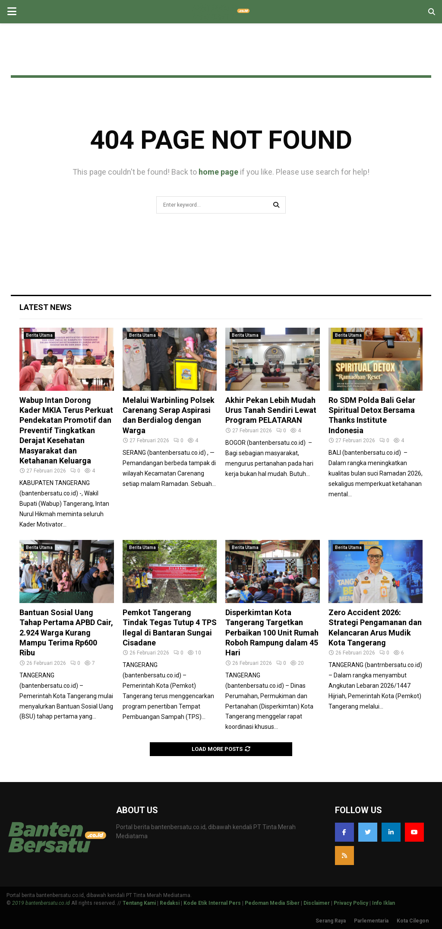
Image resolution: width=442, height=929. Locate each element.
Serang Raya (331, 921)
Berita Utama (39, 335)
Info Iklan (383, 903)
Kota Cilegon (413, 921)
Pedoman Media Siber (272, 903)
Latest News (45, 307)
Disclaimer (316, 903)
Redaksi (170, 903)
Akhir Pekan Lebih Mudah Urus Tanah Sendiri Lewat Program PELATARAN (270, 410)
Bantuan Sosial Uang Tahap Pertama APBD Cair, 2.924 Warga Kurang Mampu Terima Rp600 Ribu (66, 633)
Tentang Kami (139, 903)
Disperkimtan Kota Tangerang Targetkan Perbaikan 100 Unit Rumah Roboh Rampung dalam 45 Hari (272, 633)
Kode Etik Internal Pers (212, 903)
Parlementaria (371, 921)
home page (218, 171)
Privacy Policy (351, 903)
